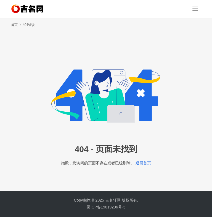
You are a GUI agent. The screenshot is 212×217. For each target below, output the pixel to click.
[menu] (195, 9)
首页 (14, 25)
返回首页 (143, 163)
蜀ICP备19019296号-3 (106, 207)
